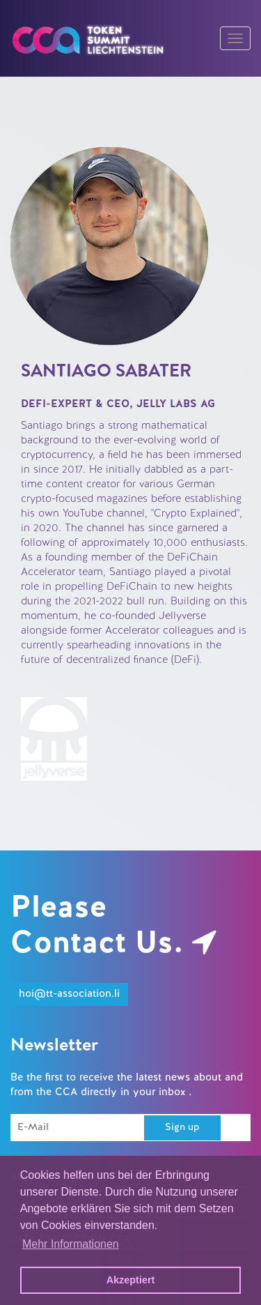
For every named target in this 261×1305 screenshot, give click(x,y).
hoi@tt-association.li (69, 994)
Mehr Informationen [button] (70, 1244)
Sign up (182, 1127)
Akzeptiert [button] (130, 1279)
